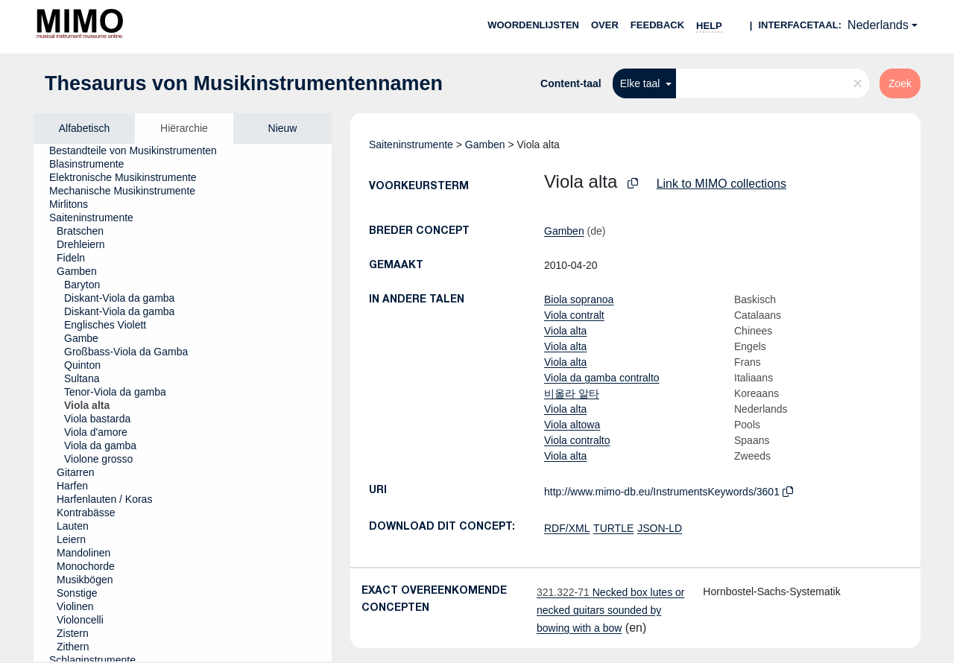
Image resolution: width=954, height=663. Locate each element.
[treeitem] (139, 150)
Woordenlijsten (533, 25)
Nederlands (878, 25)
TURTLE (613, 528)
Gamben (485, 144)
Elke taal (641, 83)
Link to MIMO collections (721, 183)
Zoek (900, 83)
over (605, 25)
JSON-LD (659, 528)
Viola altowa (572, 425)
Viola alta (565, 331)
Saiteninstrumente (411, 144)
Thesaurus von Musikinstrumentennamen (244, 83)
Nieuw (282, 128)
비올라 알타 (571, 393)
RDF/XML (567, 528)
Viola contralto (577, 440)
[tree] (183, 403)
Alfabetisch (84, 128)
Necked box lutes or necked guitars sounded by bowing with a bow (610, 610)
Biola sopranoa (578, 299)
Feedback (657, 25)
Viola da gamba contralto (602, 378)
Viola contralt (574, 315)
